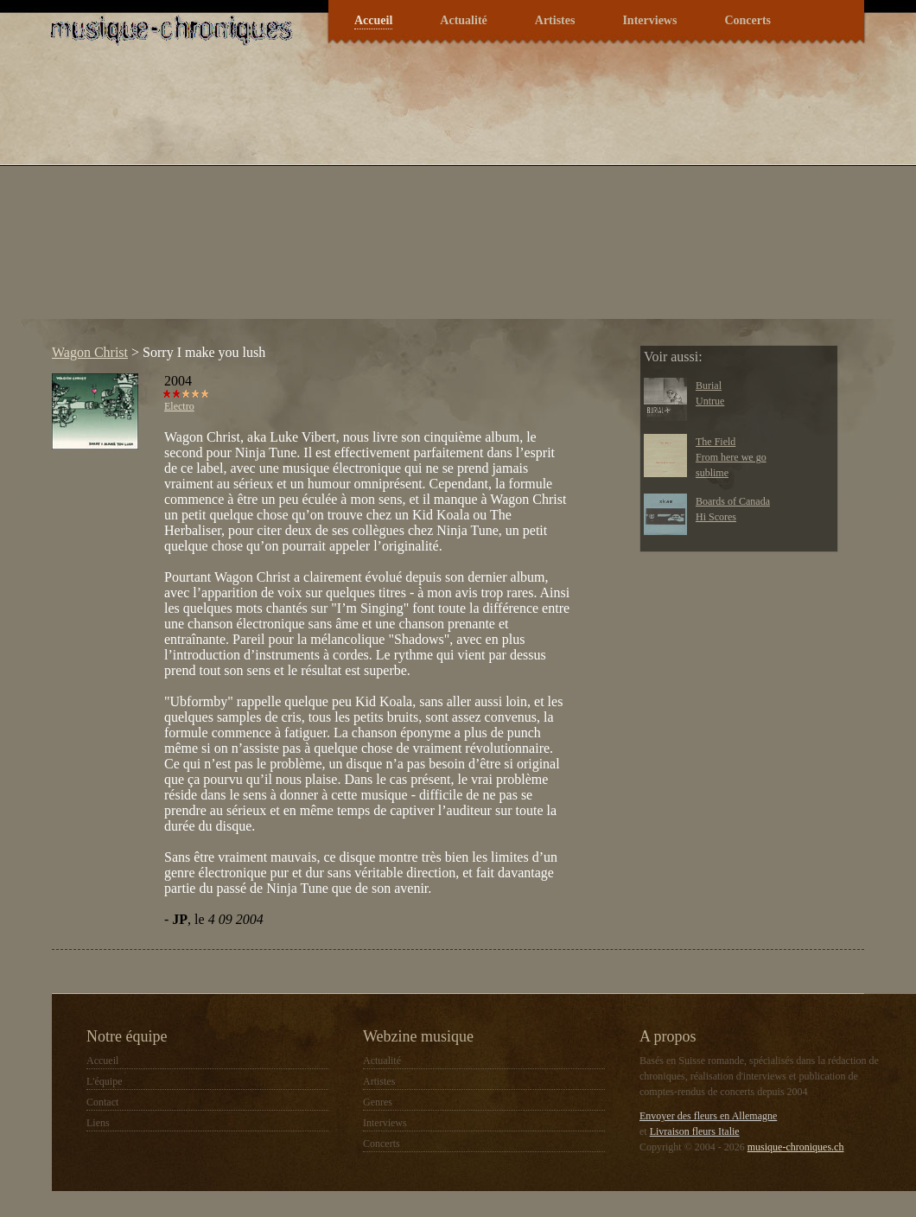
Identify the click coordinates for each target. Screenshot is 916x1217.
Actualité (463, 20)
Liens (98, 1123)
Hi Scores (716, 517)
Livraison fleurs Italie (695, 1131)
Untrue (710, 401)
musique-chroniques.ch (795, 1147)
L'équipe (104, 1081)
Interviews (649, 20)
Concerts (747, 20)
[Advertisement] (293, 198)
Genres (377, 1102)
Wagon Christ (90, 352)
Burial (709, 385)
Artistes (555, 20)
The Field (715, 442)
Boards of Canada (733, 501)
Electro (179, 406)
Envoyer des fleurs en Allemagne (708, 1116)
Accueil (373, 20)
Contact (102, 1102)
